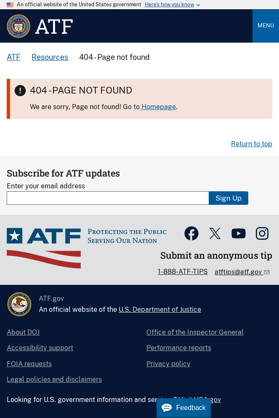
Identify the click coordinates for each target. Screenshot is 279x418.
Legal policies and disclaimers (54, 379)
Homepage (158, 107)
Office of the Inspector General (195, 332)
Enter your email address (46, 186)
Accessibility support (40, 348)
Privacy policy (168, 364)
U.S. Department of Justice (160, 309)
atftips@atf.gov (239, 272)
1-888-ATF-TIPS (183, 272)
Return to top (251, 144)
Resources (50, 57)
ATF (14, 57)
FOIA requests (29, 364)
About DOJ (23, 332)
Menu (266, 25)
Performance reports (178, 348)
